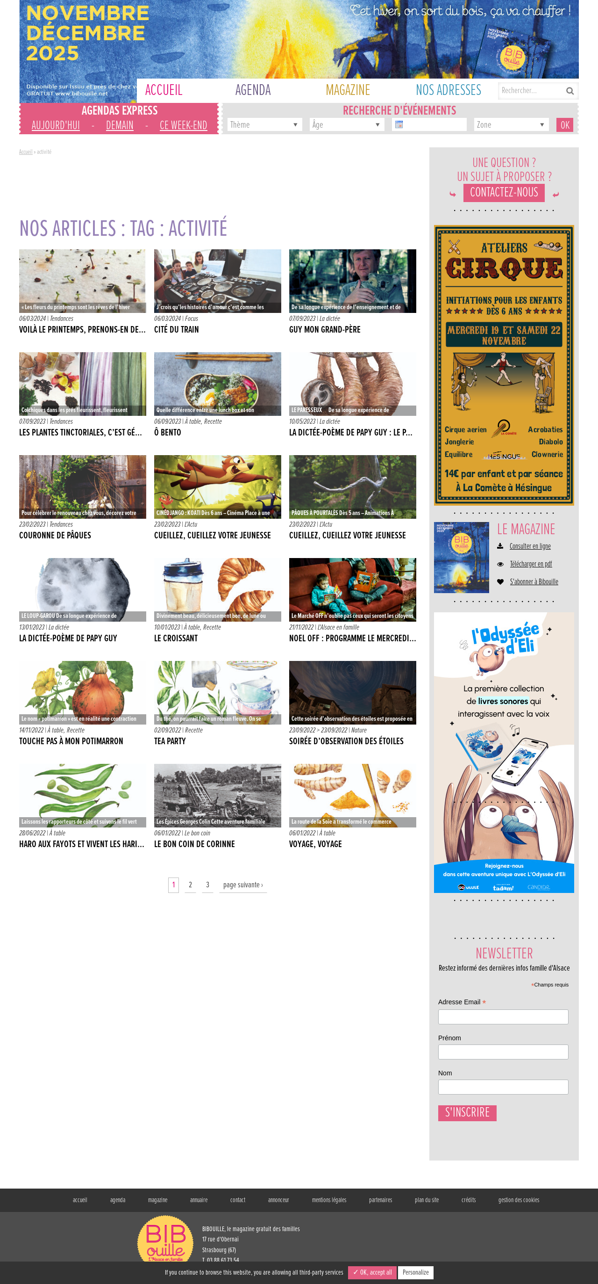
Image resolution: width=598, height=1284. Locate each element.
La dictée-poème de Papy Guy (68, 639)
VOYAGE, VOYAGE (315, 845)
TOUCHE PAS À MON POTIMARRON (71, 742)
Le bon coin (197, 833)
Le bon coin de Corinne (194, 845)
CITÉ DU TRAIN (176, 330)
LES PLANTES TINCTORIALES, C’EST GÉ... (80, 433)
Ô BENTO (167, 433)
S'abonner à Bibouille (534, 582)
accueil (80, 1205)
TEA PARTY (170, 742)
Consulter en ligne (530, 547)
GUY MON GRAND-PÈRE (325, 330)
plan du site (427, 1205)
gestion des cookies (518, 1205)
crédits (469, 1205)
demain (120, 126)
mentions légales (329, 1205)
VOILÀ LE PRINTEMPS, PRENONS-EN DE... (82, 330)
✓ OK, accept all (372, 1272)
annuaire (198, 1205)
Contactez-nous (504, 193)
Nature (359, 730)
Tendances (61, 319)
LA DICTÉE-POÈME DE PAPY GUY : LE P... (351, 433)
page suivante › (243, 885)
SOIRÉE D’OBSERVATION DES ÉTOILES (346, 742)
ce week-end (183, 126)
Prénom (449, 1038)
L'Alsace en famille (338, 627)
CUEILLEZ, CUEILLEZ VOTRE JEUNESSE (212, 536)
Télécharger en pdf (531, 564)
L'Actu (191, 525)
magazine (157, 1205)
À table (193, 422)
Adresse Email (462, 1003)
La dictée (330, 319)
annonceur (278, 1205)
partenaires (380, 1205)
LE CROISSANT (176, 639)
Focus (191, 319)
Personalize (416, 1272)
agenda (117, 1205)
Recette (213, 422)
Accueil (26, 152)
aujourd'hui (56, 126)
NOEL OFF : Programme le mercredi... (352, 639)
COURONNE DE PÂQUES (55, 536)
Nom (445, 1073)
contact (237, 1205)
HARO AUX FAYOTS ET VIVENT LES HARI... (81, 845)
